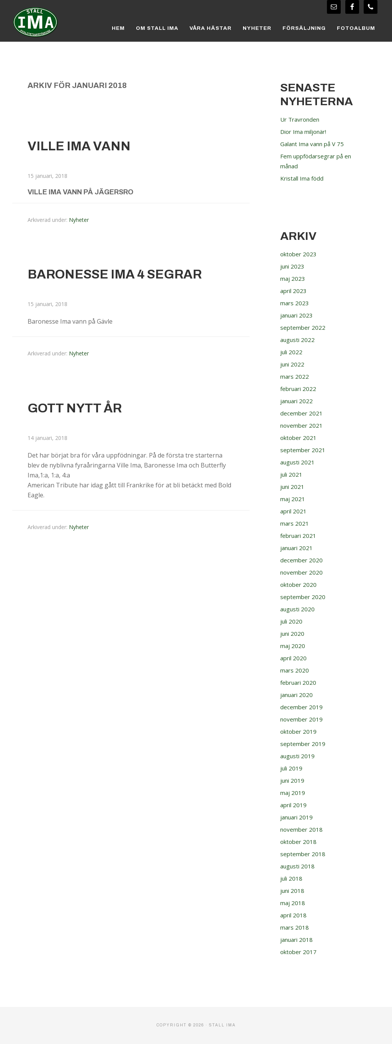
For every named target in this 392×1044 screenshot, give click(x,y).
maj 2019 (293, 792)
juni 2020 (293, 633)
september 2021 (303, 450)
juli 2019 (292, 768)
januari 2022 (298, 401)
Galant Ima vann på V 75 (315, 144)
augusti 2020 (298, 609)
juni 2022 (293, 364)
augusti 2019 (298, 756)
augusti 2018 (298, 866)
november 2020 (302, 572)
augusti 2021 (298, 462)
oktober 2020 (299, 584)
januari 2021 (298, 548)
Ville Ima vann (84, 145)
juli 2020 (292, 621)
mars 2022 (295, 376)
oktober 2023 (299, 254)
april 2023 (294, 291)
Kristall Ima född (303, 178)
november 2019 (302, 719)
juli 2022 (292, 352)
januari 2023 (298, 315)
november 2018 (302, 829)
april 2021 (294, 511)
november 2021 (302, 425)
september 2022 (303, 327)
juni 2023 (293, 266)
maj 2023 (293, 278)
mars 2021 (295, 523)
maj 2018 (293, 903)
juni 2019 (293, 780)
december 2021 (302, 413)
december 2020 (302, 560)
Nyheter (79, 219)
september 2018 (303, 854)
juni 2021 (293, 486)
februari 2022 (299, 388)
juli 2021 (292, 474)
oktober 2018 (299, 841)
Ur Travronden (301, 119)
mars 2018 (295, 927)
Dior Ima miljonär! (306, 131)
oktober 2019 (299, 731)
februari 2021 (299, 535)
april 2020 (294, 658)
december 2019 (302, 707)
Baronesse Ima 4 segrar (124, 274)
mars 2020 (295, 670)
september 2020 (303, 597)
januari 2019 (298, 817)
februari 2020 (299, 682)
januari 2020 (298, 695)
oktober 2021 (299, 437)
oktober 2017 (299, 952)
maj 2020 (293, 646)
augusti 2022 (298, 340)
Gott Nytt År (79, 407)
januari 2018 (298, 939)
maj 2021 (293, 499)
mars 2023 (295, 303)
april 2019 (294, 805)
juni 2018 (293, 890)
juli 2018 (292, 878)
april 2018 (294, 915)
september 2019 (303, 743)
